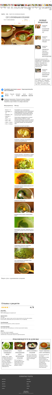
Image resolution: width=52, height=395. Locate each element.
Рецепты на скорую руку (50, 8)
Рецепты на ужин (40, 8)
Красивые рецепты (47, 7)
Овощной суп (22, 7)
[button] (50, 1)
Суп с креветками (43, 7)
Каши (28, 383)
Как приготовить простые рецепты (6, 2)
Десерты (3, 381)
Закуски (3, 383)
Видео (19, 23)
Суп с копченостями (19, 7)
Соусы (3, 388)
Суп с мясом (12, 7)
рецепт (19, 89)
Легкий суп (5, 7)
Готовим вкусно (26, 376)
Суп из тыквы (8, 7)
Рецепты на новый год (29, 8)
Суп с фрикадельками (26, 7)
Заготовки (29, 381)
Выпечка (4, 379)
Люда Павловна (11, 19)
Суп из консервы (15, 7)
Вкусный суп (36, 7)
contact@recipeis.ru (26, 392)
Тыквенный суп (33, 7)
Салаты (28, 386)
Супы (28, 388)
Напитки (3, 386)
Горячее (28, 379)
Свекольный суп (1, 7)
